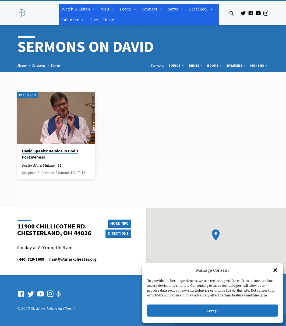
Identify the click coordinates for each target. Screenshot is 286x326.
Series (196, 65)
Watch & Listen (79, 9)
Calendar (73, 20)
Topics (176, 65)
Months (259, 65)
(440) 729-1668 (30, 259)
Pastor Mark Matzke (38, 165)
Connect (152, 9)
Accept (212, 310)
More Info (117, 222)
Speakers (236, 65)
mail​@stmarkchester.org (73, 259)
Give (94, 19)
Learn (128, 9)
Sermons (38, 65)
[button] (275, 270)
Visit (108, 9)
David (55, 65)
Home (108, 19)
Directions (117, 233)
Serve (176, 9)
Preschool (201, 9)
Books (215, 65)
